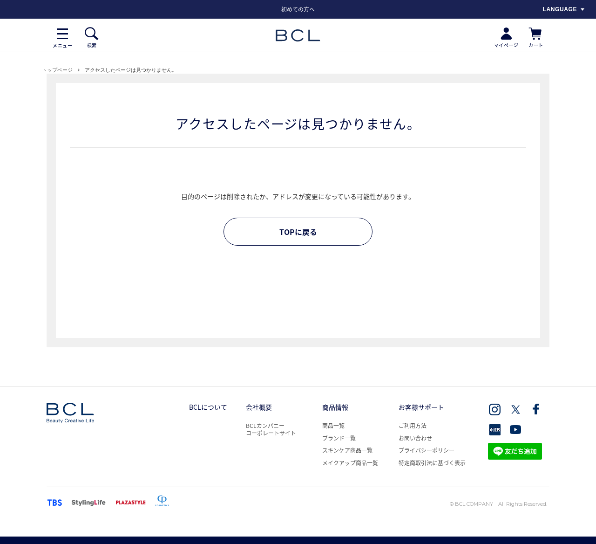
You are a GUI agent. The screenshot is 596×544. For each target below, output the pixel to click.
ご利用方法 (413, 425)
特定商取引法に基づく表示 (432, 463)
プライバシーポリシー (426, 450)
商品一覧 (333, 425)
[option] (298, 9)
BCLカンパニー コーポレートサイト (271, 429)
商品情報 (335, 407)
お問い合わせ (415, 438)
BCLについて (208, 407)
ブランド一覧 (339, 438)
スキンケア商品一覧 (347, 450)
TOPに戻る (298, 231)
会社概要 (259, 407)
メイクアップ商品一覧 (350, 463)
